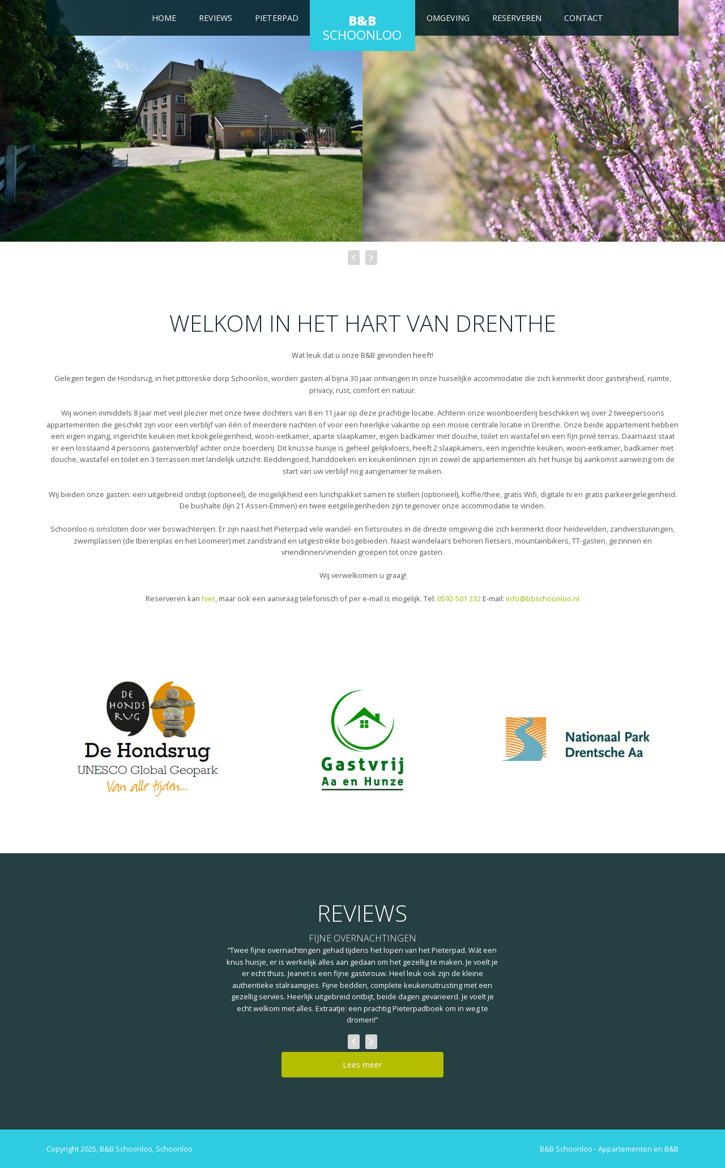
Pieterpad (276, 17)
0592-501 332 (459, 598)
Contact (583, 17)
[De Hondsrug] (148, 739)
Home (164, 17)
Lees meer (362, 1064)
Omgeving (448, 17)
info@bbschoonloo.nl (542, 598)
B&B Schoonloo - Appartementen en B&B (609, 1149)
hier (208, 598)
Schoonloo (362, 28)
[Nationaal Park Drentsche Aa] (576, 739)
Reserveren (516, 17)
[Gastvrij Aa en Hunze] (362, 738)
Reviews (215, 17)
